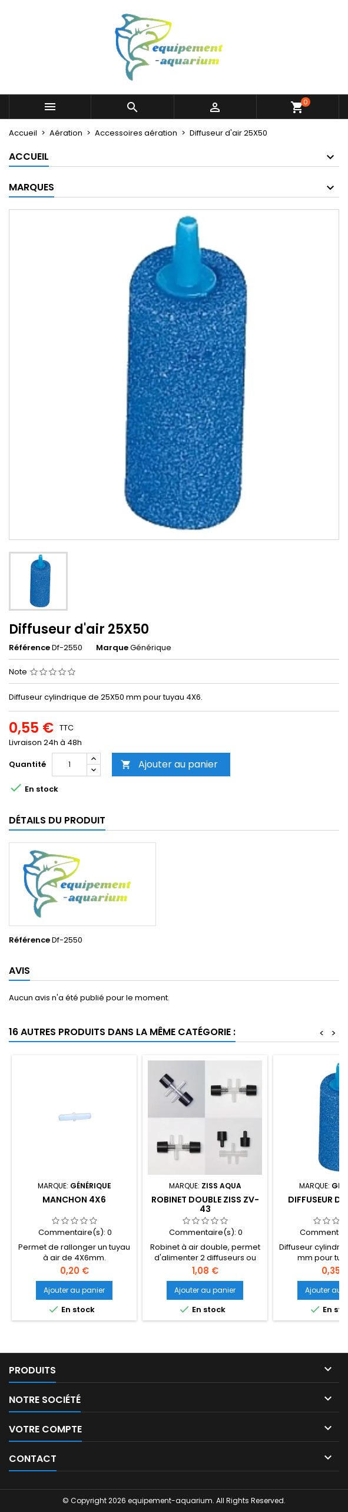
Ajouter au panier (169, 764)
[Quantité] (69, 764)
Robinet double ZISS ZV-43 (205, 1204)
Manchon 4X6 (74, 1199)
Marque (112, 648)
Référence (29, 648)
